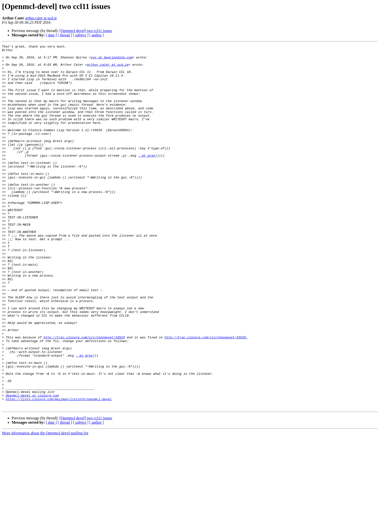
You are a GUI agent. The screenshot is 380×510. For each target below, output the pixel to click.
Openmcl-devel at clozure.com (32, 466)
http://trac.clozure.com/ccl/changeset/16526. (206, 396)
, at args (146, 178)
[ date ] (51, 35)
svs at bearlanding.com (112, 60)
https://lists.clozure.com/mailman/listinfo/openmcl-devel (59, 470)
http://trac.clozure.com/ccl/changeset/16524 (84, 396)
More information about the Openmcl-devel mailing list (45, 506)
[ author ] (96, 35)
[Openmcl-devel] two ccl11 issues (85, 31)
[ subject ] (80, 35)
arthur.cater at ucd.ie (41, 18)
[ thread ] (65, 35)
